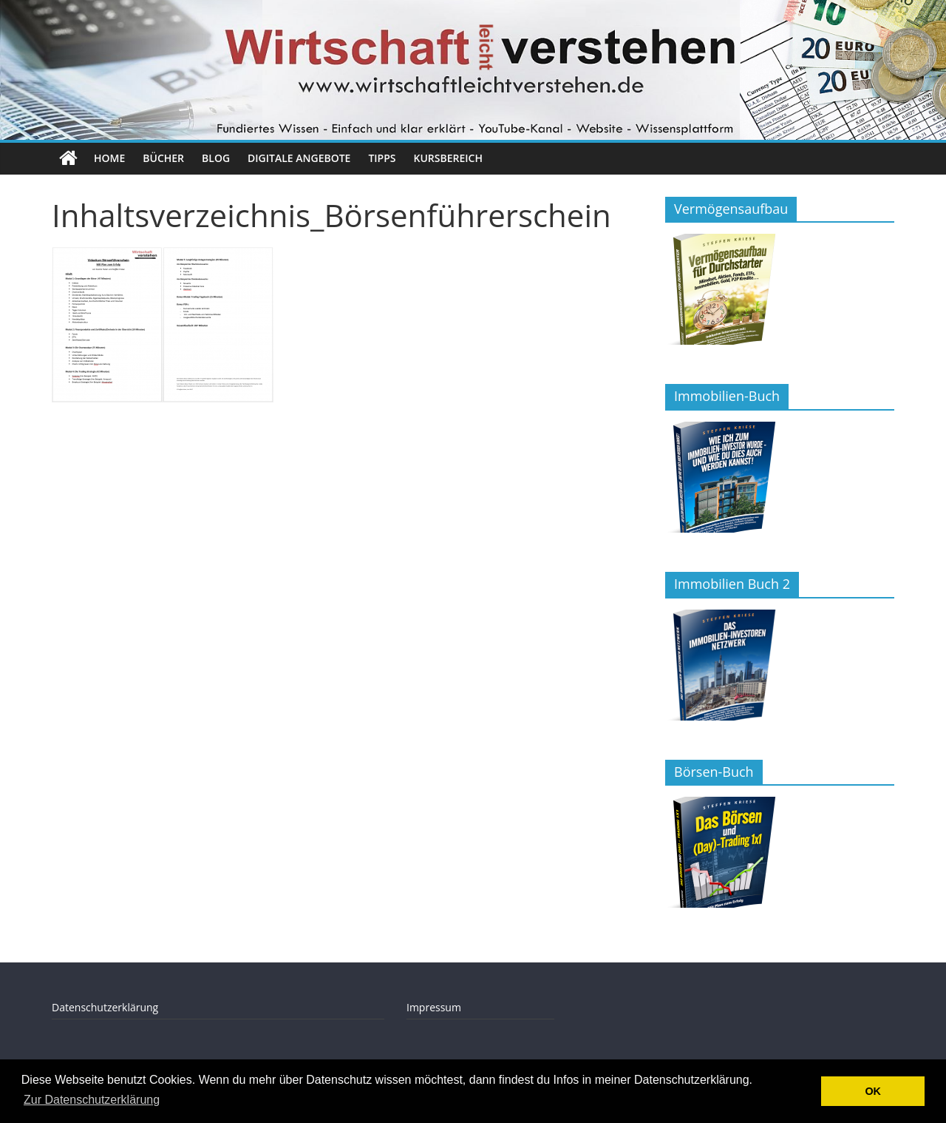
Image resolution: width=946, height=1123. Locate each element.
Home (109, 158)
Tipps (381, 158)
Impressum (433, 1007)
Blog (216, 158)
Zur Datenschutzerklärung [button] (92, 1099)
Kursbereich (448, 158)
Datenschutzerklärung (105, 1007)
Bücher (163, 158)
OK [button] (873, 1091)
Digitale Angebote (299, 158)
